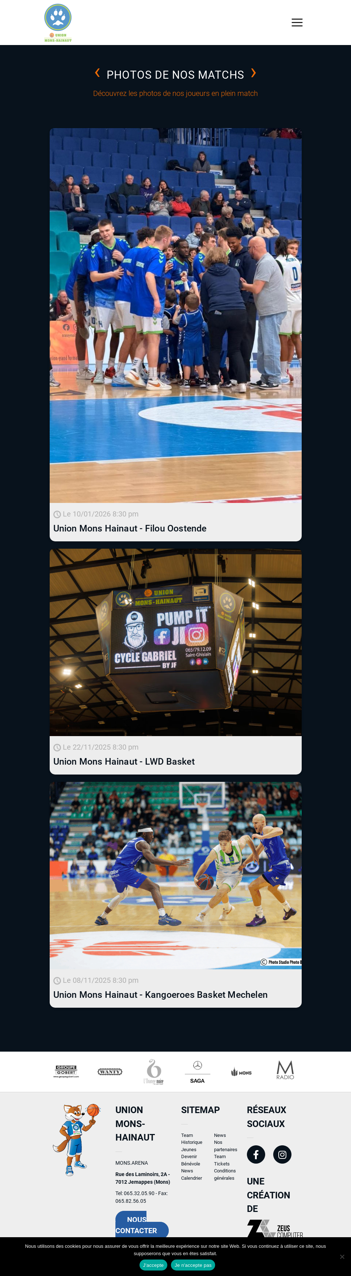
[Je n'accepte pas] (342, 1256)
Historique (191, 1146)
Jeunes (189, 1153)
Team (187, 1138)
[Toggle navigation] (297, 22)
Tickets (222, 1167)
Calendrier (191, 1181)
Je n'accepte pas (193, 1265)
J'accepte (153, 1265)
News (187, 1174)
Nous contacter (136, 1228)
